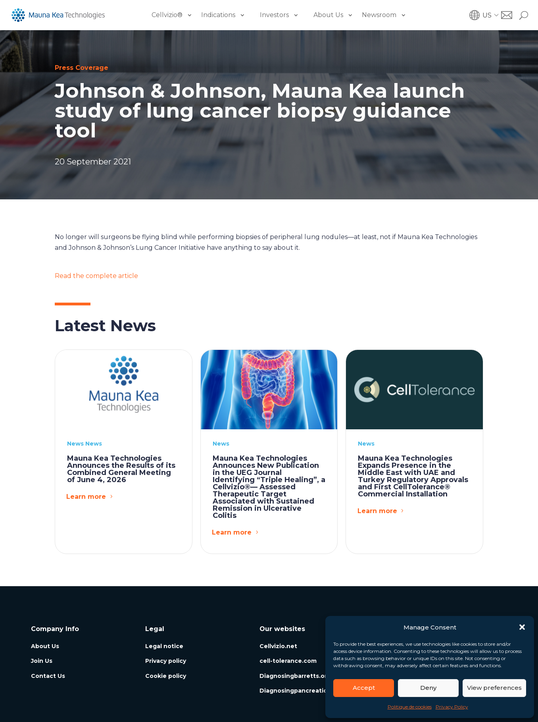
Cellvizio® (167, 15)
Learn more (86, 496)
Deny (428, 687)
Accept (364, 687)
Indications (218, 15)
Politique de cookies (410, 707)
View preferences (494, 687)
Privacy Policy (452, 707)
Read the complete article (96, 276)
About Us (328, 15)
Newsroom (379, 15)
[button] (522, 627)
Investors (274, 15)
